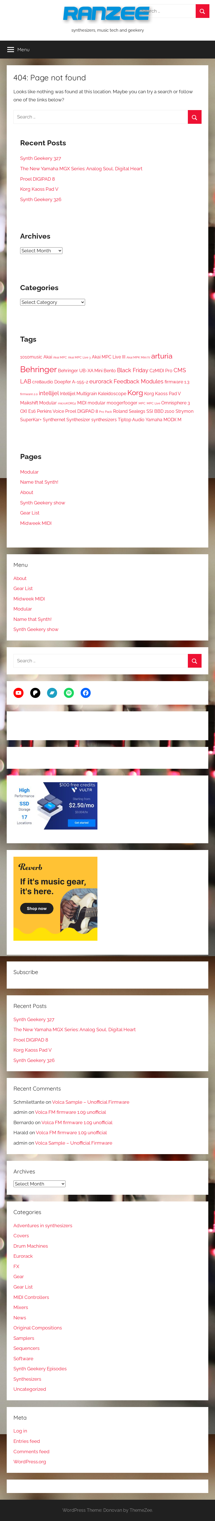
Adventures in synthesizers (42, 1225)
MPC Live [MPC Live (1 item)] (153, 403)
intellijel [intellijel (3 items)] (49, 393)
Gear (18, 1276)
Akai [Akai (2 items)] (47, 357)
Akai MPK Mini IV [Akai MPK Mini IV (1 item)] (138, 357)
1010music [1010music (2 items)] (31, 357)
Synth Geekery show (42, 503)
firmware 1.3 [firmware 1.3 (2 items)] (177, 382)
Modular (29, 472)
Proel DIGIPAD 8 (37, 179)
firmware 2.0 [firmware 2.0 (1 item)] (29, 394)
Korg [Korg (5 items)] (135, 392)
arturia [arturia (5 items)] (161, 356)
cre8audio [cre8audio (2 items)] (42, 382)
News (19, 1317)
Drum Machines (30, 1246)
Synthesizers (27, 1379)
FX (16, 1266)
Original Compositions (37, 1328)
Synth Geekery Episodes (40, 1368)
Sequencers (26, 1348)
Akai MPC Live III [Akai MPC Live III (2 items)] (108, 357)
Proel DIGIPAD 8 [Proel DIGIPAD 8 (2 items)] (81, 411)
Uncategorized (29, 1389)
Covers (21, 1235)
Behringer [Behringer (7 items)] (38, 369)
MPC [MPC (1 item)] (142, 403)
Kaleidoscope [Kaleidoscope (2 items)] (112, 393)
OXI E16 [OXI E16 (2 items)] (28, 411)
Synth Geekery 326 (40, 199)
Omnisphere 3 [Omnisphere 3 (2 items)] (175, 403)
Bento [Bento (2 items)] (110, 370)
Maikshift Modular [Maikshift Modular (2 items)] (38, 403)
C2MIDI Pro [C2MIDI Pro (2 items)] (160, 370)
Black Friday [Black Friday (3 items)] (132, 370)
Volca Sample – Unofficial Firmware (90, 1102)
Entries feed (26, 1441)
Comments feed (31, 1451)
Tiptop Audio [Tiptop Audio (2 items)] (131, 419)
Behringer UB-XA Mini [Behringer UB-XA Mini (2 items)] (80, 370)
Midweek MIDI (36, 523)
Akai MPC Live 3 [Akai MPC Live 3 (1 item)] (79, 357)
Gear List (29, 513)
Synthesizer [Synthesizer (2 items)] (78, 419)
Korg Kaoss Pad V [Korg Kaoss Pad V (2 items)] (162, 393)
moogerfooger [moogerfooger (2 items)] (122, 403)
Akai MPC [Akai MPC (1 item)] (60, 357)
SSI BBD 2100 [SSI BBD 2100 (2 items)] (160, 411)
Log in (20, 1431)
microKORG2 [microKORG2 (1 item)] (67, 403)
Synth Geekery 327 (40, 158)
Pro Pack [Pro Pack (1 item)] (105, 411)
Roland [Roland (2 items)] (120, 411)
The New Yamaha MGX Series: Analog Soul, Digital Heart (81, 168)
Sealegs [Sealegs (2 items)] (137, 411)
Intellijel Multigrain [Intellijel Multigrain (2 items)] (78, 393)
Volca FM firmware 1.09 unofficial (70, 1112)
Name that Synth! (39, 482)
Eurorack (23, 1256)
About (26, 492)
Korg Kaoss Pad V (39, 189)
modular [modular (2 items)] (97, 403)
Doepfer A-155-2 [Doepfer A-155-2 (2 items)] (71, 382)
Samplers (23, 1338)
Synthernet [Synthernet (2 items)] (54, 419)
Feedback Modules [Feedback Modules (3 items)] (138, 381)
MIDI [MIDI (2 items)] (82, 403)
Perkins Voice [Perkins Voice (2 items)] (50, 411)
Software (23, 1358)
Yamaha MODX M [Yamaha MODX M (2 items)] (163, 419)
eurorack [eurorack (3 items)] (101, 381)
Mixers (20, 1307)
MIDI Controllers (31, 1297)
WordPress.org (29, 1461)
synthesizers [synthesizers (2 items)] (104, 419)
